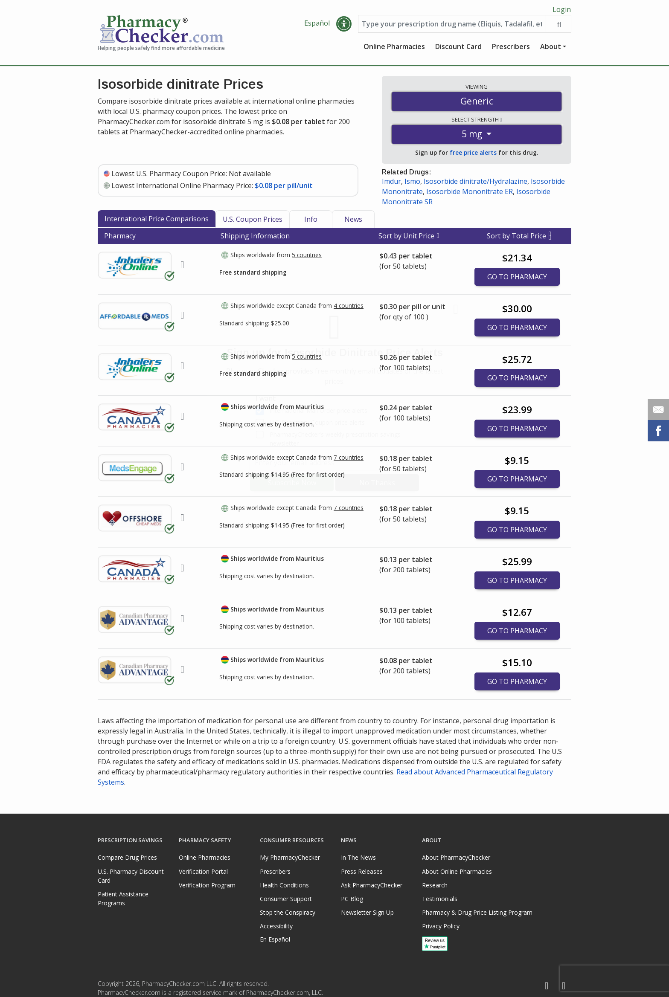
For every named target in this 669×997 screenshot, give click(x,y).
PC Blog (352, 899)
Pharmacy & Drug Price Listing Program (477, 912)
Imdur (391, 183)
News (353, 221)
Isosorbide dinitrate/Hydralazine (475, 183)
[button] (344, 26)
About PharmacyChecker (456, 857)
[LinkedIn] (563, 986)
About (550, 49)
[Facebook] (546, 986)
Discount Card (458, 49)
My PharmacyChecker (290, 857)
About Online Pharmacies (457, 871)
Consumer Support (286, 899)
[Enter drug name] (452, 26)
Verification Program (207, 885)
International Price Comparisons (157, 221)
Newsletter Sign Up (367, 912)
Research (435, 885)
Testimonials (439, 899)
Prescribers (511, 49)
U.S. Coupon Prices (252, 221)
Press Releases (362, 871)
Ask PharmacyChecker (371, 885)
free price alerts (473, 155)
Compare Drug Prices (127, 857)
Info (310, 221)
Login (562, 9)
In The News (358, 857)
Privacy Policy (441, 926)
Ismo (412, 183)
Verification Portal (203, 871)
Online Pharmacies (394, 49)
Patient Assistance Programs (123, 898)
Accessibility (276, 926)
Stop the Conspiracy (287, 912)
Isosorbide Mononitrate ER (469, 194)
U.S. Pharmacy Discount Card (131, 875)
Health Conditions (284, 885)
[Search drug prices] (558, 26)
